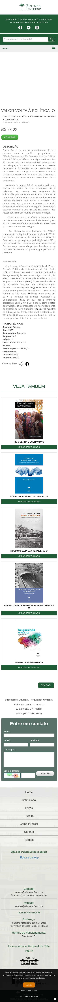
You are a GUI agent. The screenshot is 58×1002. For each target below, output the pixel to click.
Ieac (21, 299)
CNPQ (31, 287)
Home (29, 792)
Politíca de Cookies (29, 990)
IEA (16, 275)
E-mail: (7, 740)
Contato (29, 831)
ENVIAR (45, 773)
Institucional (28, 800)
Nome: (7, 731)
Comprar (9, 137)
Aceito (29, 985)
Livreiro (29, 816)
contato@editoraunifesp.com (29, 892)
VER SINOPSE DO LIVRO (29, 447)
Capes (37, 308)
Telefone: (34, 740)
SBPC (28, 281)
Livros (29, 808)
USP (5, 272)
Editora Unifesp (29, 857)
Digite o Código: (12, 771)
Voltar (46, 685)
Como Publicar (29, 823)
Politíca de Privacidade (29, 996)
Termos (29, 839)
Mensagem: (10, 749)
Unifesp (32, 293)
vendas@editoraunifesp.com (29, 906)
